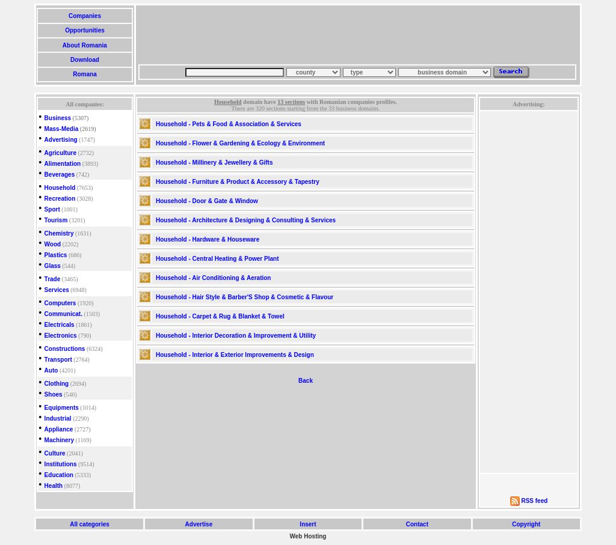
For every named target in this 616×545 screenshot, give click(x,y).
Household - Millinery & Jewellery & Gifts (214, 162)
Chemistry (59, 233)
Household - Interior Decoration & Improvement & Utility (236, 335)
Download (84, 59)
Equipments (62, 407)
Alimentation (63, 163)
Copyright (526, 524)
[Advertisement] (357, 35)
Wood (53, 244)
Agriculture (60, 153)
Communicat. (63, 314)
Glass (53, 266)
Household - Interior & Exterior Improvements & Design (235, 355)
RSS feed (534, 501)
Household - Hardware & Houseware (207, 239)
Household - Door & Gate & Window (207, 201)
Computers (60, 303)
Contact (417, 524)
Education (59, 475)
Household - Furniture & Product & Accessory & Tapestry (237, 181)
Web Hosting (308, 536)
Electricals (60, 324)
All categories (90, 524)
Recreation (60, 198)
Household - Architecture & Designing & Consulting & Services (246, 220)
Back (305, 380)
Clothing (57, 383)
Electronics (61, 335)
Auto (51, 370)
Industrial (58, 418)
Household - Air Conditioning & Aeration (213, 278)
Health (54, 486)
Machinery (59, 440)
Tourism (56, 220)
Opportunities (84, 30)
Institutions (61, 464)
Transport (58, 359)
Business (58, 118)
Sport (52, 209)
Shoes (54, 394)
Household (60, 187)
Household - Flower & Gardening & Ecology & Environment (240, 143)
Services (57, 290)
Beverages (60, 174)
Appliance (59, 429)
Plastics (56, 255)
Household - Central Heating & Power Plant (217, 258)
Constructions (65, 349)
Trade (53, 279)
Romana (84, 74)
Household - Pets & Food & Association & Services (228, 124)
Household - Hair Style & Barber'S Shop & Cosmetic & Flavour (244, 297)
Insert (308, 524)
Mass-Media (62, 129)
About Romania (84, 45)
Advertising (61, 139)
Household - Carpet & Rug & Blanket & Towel (220, 316)
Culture (55, 453)
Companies (84, 16)
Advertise (198, 524)
